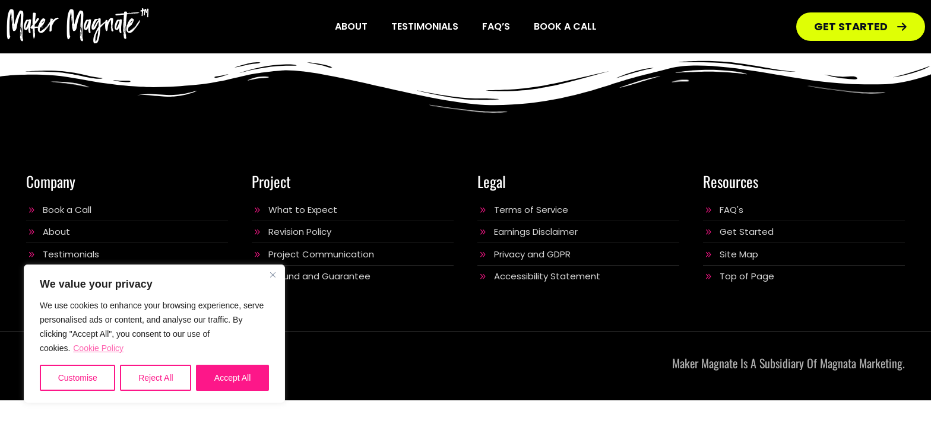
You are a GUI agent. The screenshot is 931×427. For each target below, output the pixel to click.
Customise (77, 378)
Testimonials (424, 26)
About (351, 26)
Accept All (232, 378)
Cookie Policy (98, 348)
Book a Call (565, 26)
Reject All (155, 378)
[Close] (272, 274)
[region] (154, 334)
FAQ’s (496, 26)
